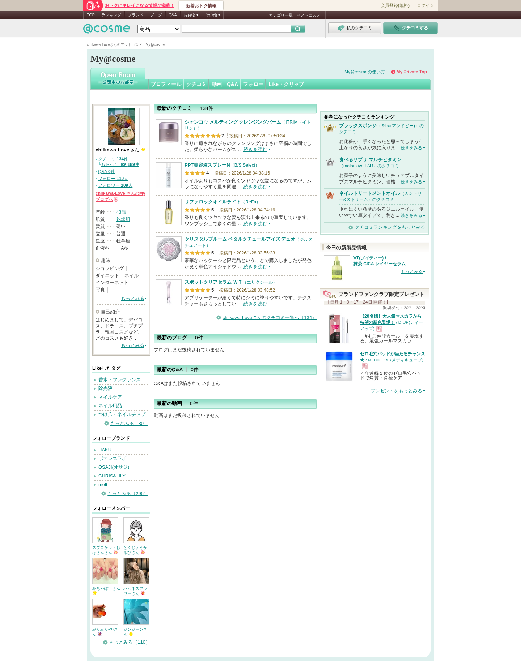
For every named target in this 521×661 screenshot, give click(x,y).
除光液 (105, 388)
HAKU (104, 449)
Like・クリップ (286, 84)
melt (102, 484)
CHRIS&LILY (112, 475)
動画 (217, 84)
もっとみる (132, 298)
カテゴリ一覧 (281, 15)
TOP (91, 15)
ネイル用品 (110, 405)
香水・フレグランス (119, 379)
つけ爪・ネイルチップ (121, 414)
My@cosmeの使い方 (364, 71)
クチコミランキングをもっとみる (390, 227)
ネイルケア (110, 397)
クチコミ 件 (113, 159)
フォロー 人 (113, 178)
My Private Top (412, 71)
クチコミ (196, 84)
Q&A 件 (106, 171)
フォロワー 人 (115, 185)
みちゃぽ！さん (106, 590)
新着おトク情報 (201, 5)
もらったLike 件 (120, 164)
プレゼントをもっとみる (396, 391)
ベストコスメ (309, 15)
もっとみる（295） (127, 493)
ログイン (425, 5)
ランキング (111, 15)
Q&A (173, 15)
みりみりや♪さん (105, 631)
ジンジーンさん (135, 631)
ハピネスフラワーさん (135, 591)
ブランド (136, 15)
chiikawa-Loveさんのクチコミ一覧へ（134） (270, 317)
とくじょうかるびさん (135, 550)
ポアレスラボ (112, 458)
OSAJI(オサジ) (113, 467)
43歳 (121, 212)
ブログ (156, 15)
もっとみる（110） (129, 642)
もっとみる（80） (129, 423)
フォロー (253, 84)
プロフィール (166, 84)
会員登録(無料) (395, 5)
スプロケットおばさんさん (106, 550)
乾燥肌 (123, 219)
